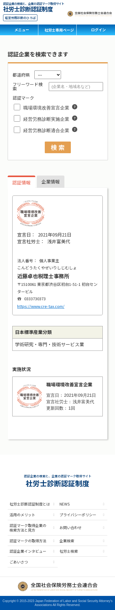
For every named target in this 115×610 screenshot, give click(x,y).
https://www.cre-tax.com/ (40, 306)
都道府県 (21, 75)
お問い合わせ (70, 527)
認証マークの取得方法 (28, 540)
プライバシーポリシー (77, 514)
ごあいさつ (19, 561)
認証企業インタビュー (28, 551)
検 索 (58, 147)
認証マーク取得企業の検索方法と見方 (28, 528)
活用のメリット (22, 514)
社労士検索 (68, 551)
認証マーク (23, 98)
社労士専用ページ (59, 29)
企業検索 (66, 540)
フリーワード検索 (28, 86)
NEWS (64, 503)
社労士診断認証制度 (28, 8)
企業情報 (50, 181)
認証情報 (21, 182)
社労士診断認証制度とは (30, 503)
